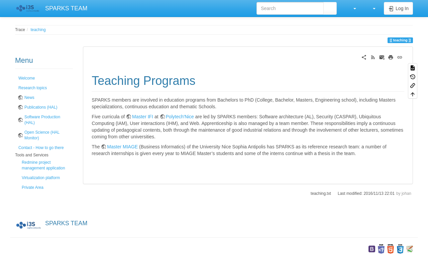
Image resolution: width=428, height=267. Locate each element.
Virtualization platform (41, 177)
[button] (351, 8)
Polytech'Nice (180, 116)
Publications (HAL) (40, 107)
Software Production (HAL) (42, 120)
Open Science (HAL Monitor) (42, 135)
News (29, 97)
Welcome (26, 78)
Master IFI (142, 116)
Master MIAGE (122, 146)
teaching (38, 29)
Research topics (32, 88)
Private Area (32, 187)
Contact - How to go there (41, 147)
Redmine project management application (43, 165)
